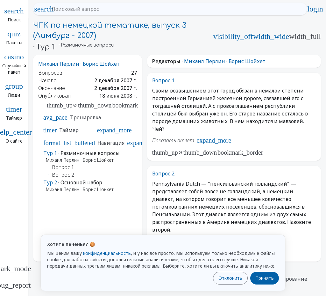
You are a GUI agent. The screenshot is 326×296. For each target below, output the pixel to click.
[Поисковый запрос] (176, 9)
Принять (264, 278)
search (44, 9)
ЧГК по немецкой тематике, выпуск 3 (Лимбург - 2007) (110, 30)
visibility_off (233, 36)
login (315, 9)
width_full (305, 36)
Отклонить (230, 278)
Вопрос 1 (163, 80)
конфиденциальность (107, 253)
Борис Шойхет (101, 63)
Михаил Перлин (58, 63)
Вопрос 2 (163, 173)
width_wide (271, 36)
